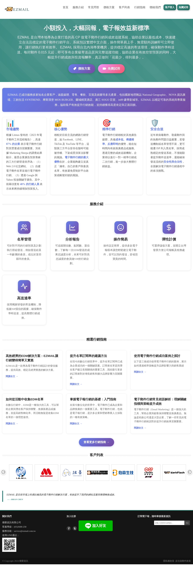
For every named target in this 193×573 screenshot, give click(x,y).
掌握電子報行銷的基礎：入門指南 (93, 407)
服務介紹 (78, 7)
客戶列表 (124, 7)
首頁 (65, 7)
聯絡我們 (155, 7)
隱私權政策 (168, 569)
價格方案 (109, 7)
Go (187, 531)
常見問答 (93, 7)
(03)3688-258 (20, 535)
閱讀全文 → (12, 384)
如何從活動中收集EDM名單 (25, 407)
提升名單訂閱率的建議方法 (88, 363)
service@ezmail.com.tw (25, 539)
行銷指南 (139, 7)
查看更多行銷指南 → (96, 450)
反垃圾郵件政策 (183, 569)
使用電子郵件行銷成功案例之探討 (157, 363)
